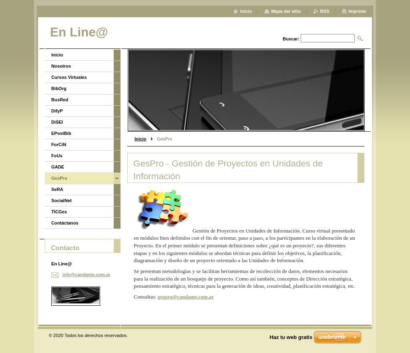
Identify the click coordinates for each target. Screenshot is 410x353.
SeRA (57, 189)
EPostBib (61, 133)
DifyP (57, 110)
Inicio (140, 138)
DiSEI (57, 122)
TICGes (59, 211)
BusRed (59, 99)
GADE (57, 166)
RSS (324, 11)
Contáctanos (64, 223)
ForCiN (58, 144)
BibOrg (58, 88)
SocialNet (61, 200)
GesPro (59, 178)
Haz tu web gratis (290, 337)
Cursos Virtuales (69, 77)
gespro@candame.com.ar (186, 297)
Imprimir (357, 11)
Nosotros (61, 66)
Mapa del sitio (286, 11)
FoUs (56, 155)
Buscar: (291, 38)
